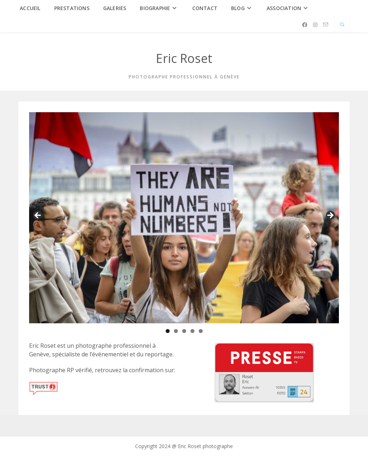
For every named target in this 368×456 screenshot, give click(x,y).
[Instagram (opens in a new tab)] (315, 24)
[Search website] (342, 25)
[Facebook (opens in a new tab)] (304, 24)
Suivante (330, 215)
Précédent (38, 215)
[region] (184, 217)
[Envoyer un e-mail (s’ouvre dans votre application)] (325, 24)
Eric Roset (184, 58)
